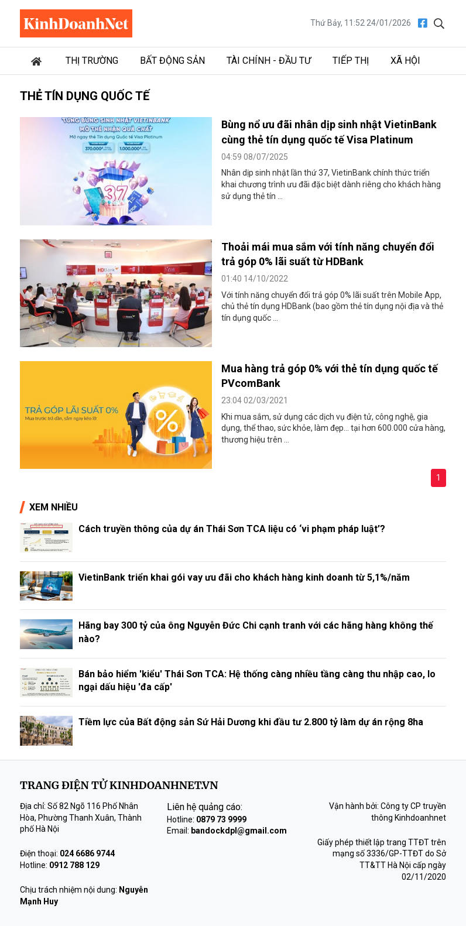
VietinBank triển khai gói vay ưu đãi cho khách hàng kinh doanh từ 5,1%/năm (244, 577)
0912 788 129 (74, 865)
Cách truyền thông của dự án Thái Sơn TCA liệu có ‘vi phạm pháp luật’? (231, 528)
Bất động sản (172, 60)
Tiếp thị (351, 60)
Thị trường (92, 60)
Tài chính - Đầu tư (269, 60)
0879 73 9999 (221, 819)
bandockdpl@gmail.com (239, 830)
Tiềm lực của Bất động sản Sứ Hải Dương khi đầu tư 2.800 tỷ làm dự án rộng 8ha (250, 722)
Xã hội (405, 60)
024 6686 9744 (87, 853)
